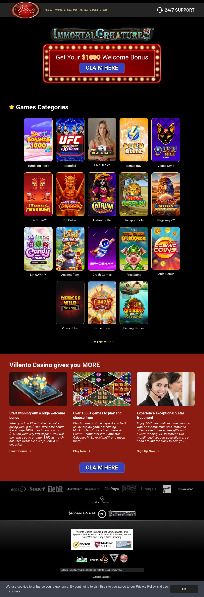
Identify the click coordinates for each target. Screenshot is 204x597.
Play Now (79, 451)
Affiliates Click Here (102, 577)
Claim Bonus (18, 451)
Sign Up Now (146, 451)
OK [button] (184, 589)
